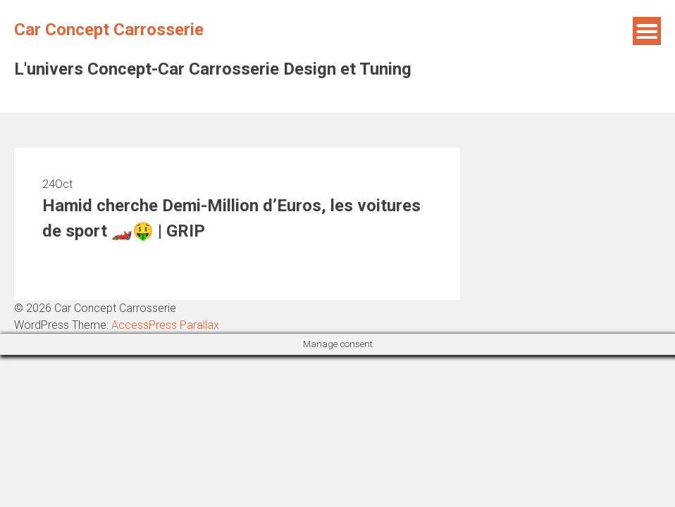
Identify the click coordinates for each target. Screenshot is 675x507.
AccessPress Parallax (165, 325)
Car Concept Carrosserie (109, 29)
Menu (647, 31)
